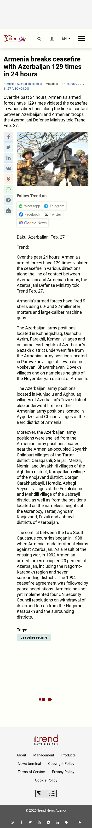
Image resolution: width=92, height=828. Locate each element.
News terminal (29, 763)
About (21, 755)
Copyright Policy (61, 763)
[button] (8, 137)
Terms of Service (31, 772)
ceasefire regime (34, 637)
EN (64, 38)
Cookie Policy (46, 780)
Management (43, 755)
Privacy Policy (63, 772)
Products (68, 755)
